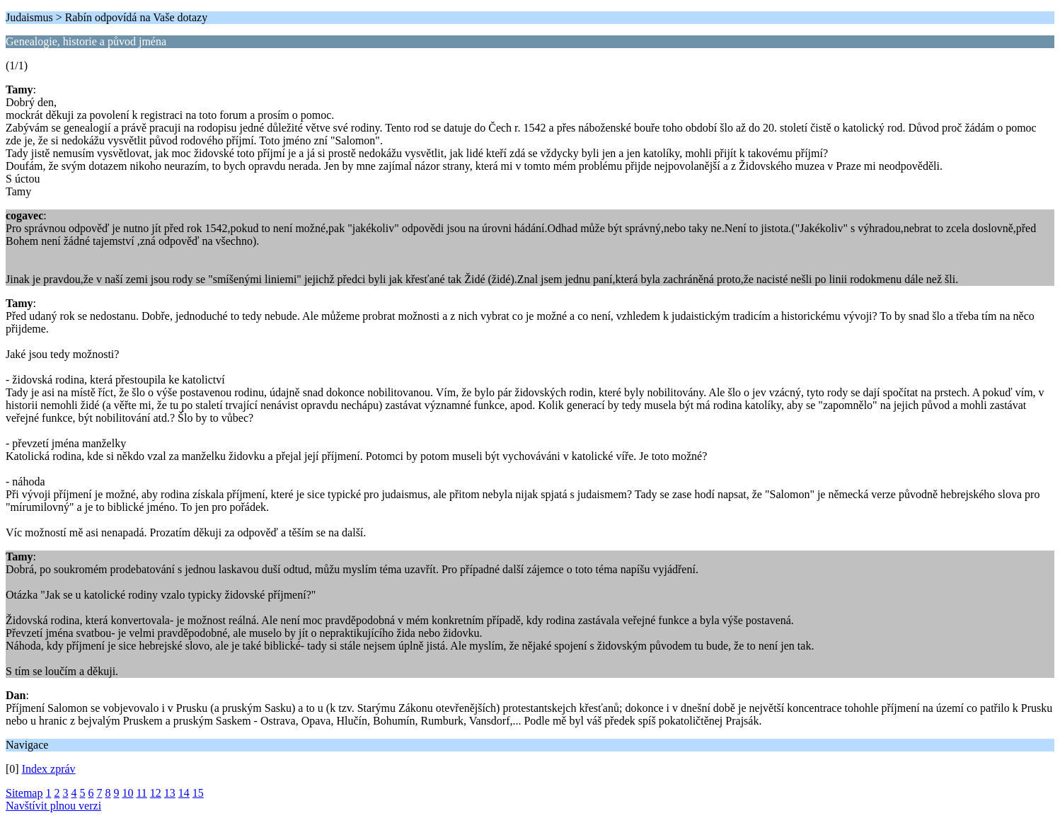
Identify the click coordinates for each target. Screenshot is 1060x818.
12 (155, 793)
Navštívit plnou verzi (53, 806)
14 (184, 793)
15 (198, 793)
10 (127, 793)
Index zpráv (49, 769)
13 (169, 793)
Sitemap (24, 793)
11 (141, 793)
